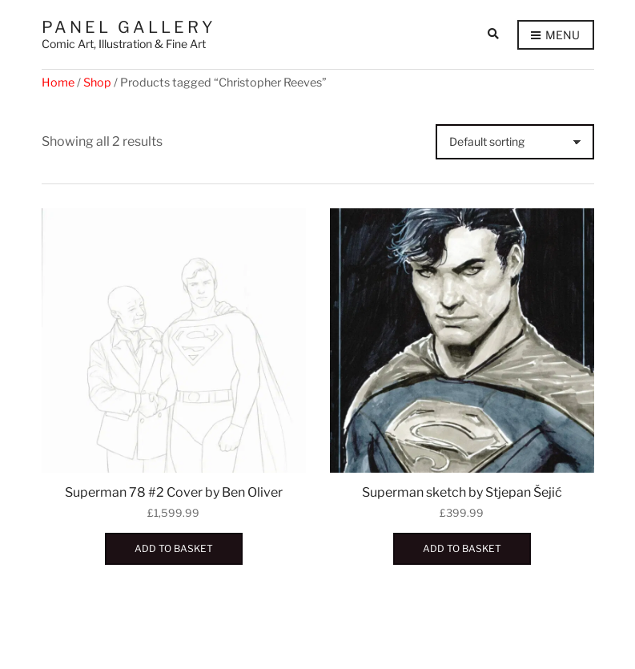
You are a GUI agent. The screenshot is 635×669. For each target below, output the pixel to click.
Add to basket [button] (174, 548)
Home (58, 82)
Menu (555, 35)
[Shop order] (515, 141)
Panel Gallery (129, 27)
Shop (97, 82)
